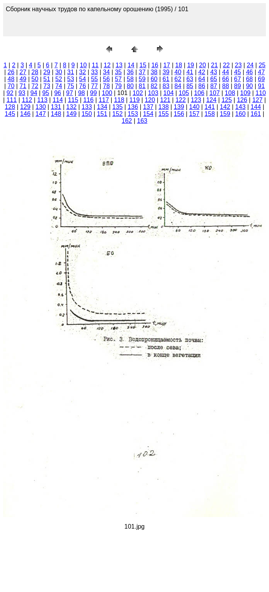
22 (226, 65)
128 (10, 107)
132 (71, 107)
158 (209, 114)
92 (10, 93)
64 (201, 79)
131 (56, 107)
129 (25, 107)
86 (201, 86)
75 (70, 86)
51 (46, 79)
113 (42, 100)
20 (202, 65)
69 (261, 79)
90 (249, 86)
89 (237, 86)
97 (69, 93)
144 (255, 107)
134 (102, 107)
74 (58, 86)
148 (56, 114)
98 (81, 93)
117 (104, 100)
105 (184, 93)
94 (34, 93)
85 (189, 86)
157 (194, 114)
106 (199, 93)
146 (25, 114)
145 (10, 114)
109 (245, 93)
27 (22, 72)
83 (166, 86)
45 (237, 72)
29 (46, 72)
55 (94, 79)
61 (166, 79)
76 (82, 86)
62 (177, 79)
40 (177, 72)
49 (22, 79)
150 (87, 114)
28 (34, 72)
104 (168, 93)
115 (73, 100)
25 (262, 65)
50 (34, 79)
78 (106, 86)
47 (261, 72)
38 (154, 72)
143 (240, 107)
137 (148, 107)
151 (102, 114)
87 (213, 86)
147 (41, 114)
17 (166, 65)
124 (211, 100)
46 (249, 72)
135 (117, 107)
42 (201, 72)
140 (194, 107)
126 (242, 100)
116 (88, 100)
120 (150, 100)
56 (106, 79)
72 (34, 86)
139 (179, 107)
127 (257, 100)
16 (155, 65)
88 (225, 86)
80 (130, 86)
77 (94, 86)
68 (249, 79)
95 (45, 93)
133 (87, 107)
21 (214, 65)
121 (165, 100)
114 (58, 100)
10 (83, 65)
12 (107, 65)
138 (163, 107)
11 (95, 65)
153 (133, 114)
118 (119, 100)
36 (130, 72)
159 (225, 114)
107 (214, 93)
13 (119, 65)
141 (209, 107)
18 (178, 65)
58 (130, 79)
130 (41, 107)
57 (118, 79)
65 (213, 79)
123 (196, 100)
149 (71, 114)
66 (225, 79)
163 (142, 120)
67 (237, 79)
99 (93, 93)
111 (12, 100)
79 (118, 86)
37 (142, 72)
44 (225, 72)
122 (180, 100)
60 (154, 79)
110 (260, 93)
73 (46, 86)
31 (70, 72)
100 (107, 93)
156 (179, 114)
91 (261, 86)
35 (118, 72)
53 (70, 79)
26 (11, 72)
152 (117, 114)
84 (177, 86)
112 (27, 100)
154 (148, 114)
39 (166, 72)
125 (226, 100)
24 (250, 65)
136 (133, 107)
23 (238, 65)
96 (57, 93)
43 (213, 72)
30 (58, 72)
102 (138, 93)
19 (190, 65)
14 (131, 65)
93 (22, 93)
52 (58, 79)
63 (189, 79)
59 (142, 79)
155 (163, 114)
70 (11, 86)
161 (255, 114)
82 (154, 86)
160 (240, 114)
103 (153, 93)
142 (225, 107)
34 (106, 72)
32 (82, 72)
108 (230, 93)
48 (11, 79)
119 (134, 100)
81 (142, 86)
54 (82, 79)
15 (143, 65)
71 (22, 86)
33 (94, 72)
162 (127, 120)
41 (189, 72)
